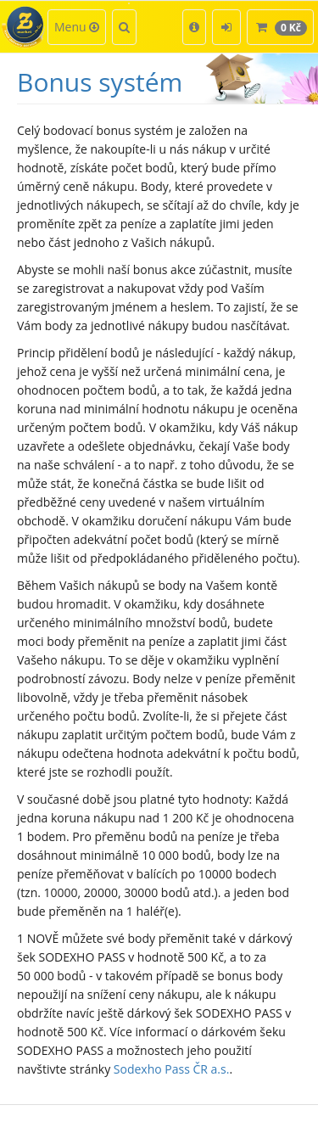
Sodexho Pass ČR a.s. (172, 1069)
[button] (194, 27)
